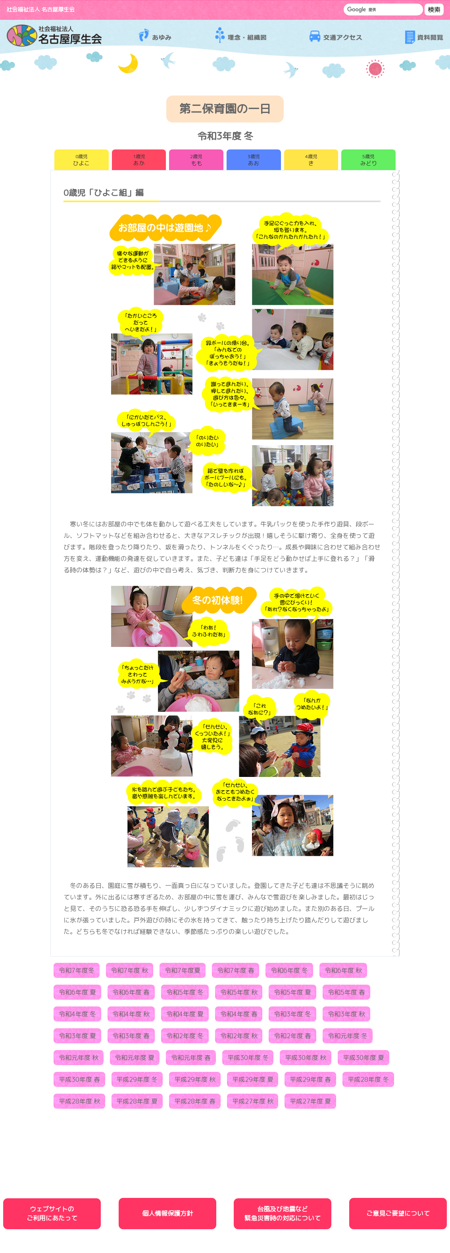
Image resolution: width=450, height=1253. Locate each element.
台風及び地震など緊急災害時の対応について (282, 1215)
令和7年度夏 (182, 972)
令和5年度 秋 (239, 994)
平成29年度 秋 (194, 1081)
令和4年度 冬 (77, 1016)
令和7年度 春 (235, 972)
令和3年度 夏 (77, 1037)
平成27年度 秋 (252, 1103)
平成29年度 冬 (137, 1081)
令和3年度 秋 (346, 1016)
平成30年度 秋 (305, 1059)
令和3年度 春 (131, 1037)
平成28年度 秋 (79, 1103)
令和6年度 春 (131, 994)
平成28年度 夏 (137, 1103)
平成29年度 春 (310, 1081)
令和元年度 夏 (134, 1059)
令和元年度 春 (191, 1059)
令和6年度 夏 (77, 994)
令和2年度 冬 (185, 1037)
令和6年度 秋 (343, 972)
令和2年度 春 (292, 1037)
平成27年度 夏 (310, 1103)
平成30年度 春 (79, 1081)
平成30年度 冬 (248, 1059)
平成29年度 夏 (252, 1081)
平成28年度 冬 (368, 1081)
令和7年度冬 (76, 972)
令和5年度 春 (346, 994)
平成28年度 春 (194, 1103)
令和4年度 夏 (185, 1016)
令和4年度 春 (239, 1016)
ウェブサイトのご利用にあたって (52, 1215)
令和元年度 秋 (78, 1059)
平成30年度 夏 (363, 1059)
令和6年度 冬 (289, 972)
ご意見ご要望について (398, 1215)
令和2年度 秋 (239, 1037)
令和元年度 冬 (347, 1037)
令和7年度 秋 (129, 972)
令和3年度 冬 (292, 1016)
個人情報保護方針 (167, 1215)
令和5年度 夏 (292, 994)
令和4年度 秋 (131, 1016)
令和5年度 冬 (185, 994)
